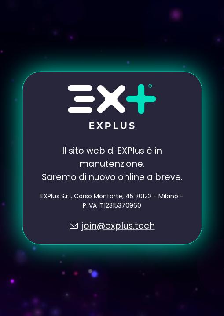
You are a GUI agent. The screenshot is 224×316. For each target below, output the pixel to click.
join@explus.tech (118, 225)
